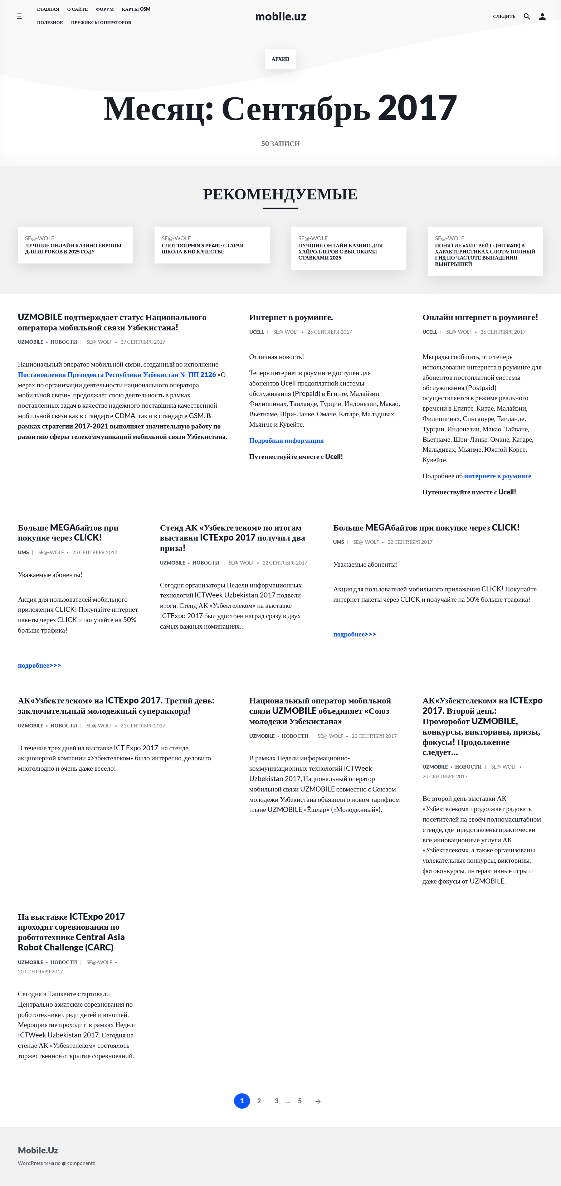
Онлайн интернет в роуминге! (480, 316)
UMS (23, 552)
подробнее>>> (39, 665)
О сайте (77, 9)
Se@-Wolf (39, 237)
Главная (48, 9)
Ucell (256, 332)
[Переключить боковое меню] (19, 16)
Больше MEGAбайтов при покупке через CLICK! (68, 532)
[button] (542, 16)
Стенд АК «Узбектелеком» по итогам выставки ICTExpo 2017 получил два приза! (232, 537)
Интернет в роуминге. (291, 316)
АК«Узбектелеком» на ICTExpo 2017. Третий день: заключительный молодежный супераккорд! (116, 705)
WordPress (30, 1163)
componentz (78, 1163)
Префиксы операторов (101, 22)
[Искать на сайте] (527, 16)
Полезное (50, 22)
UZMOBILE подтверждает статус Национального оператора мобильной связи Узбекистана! (112, 321)
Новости (63, 342)
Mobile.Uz (280, 16)
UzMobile (30, 342)
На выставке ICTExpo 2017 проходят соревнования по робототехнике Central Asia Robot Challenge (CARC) (71, 931)
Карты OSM (136, 9)
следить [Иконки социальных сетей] (504, 16)
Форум (105, 9)
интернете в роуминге (497, 475)
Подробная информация (286, 440)
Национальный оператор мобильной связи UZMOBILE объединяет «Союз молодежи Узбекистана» (320, 710)
